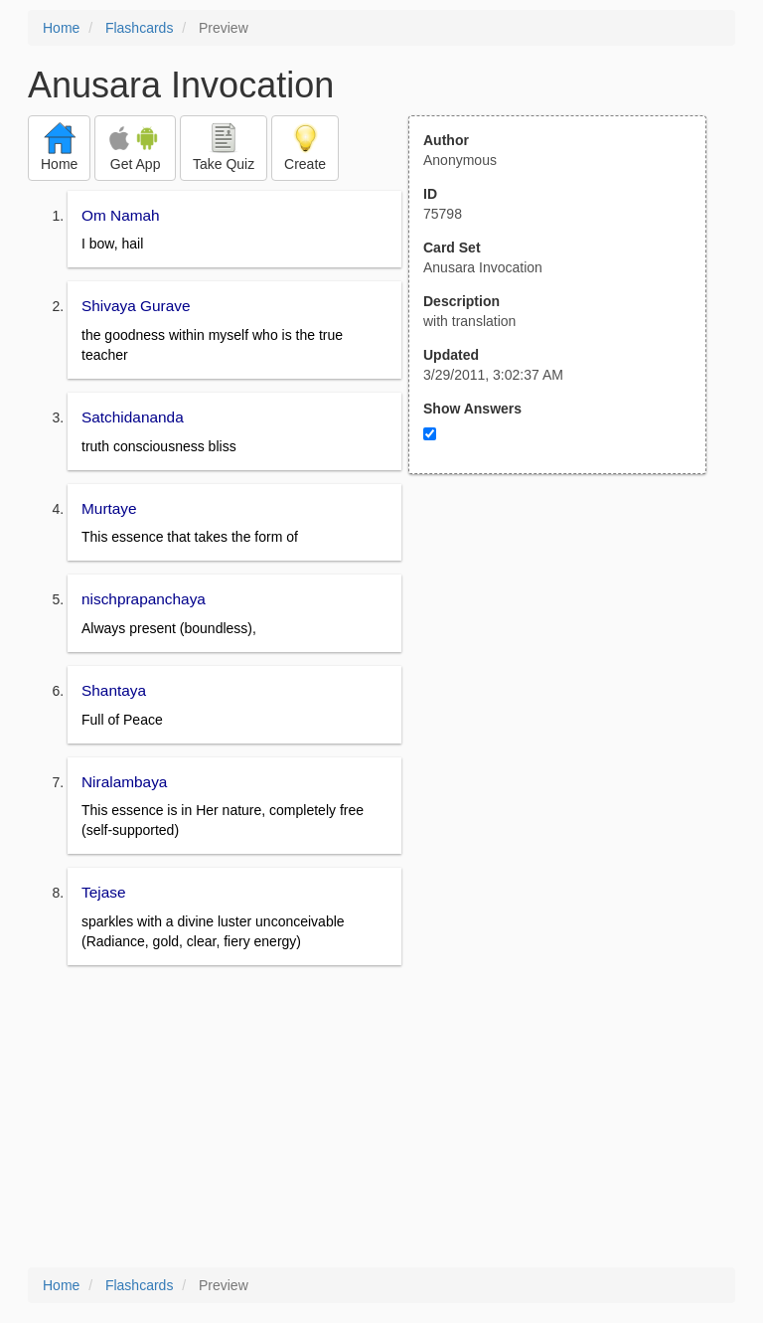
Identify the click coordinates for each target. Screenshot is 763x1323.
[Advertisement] (568, 669)
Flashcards (139, 28)
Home (61, 28)
